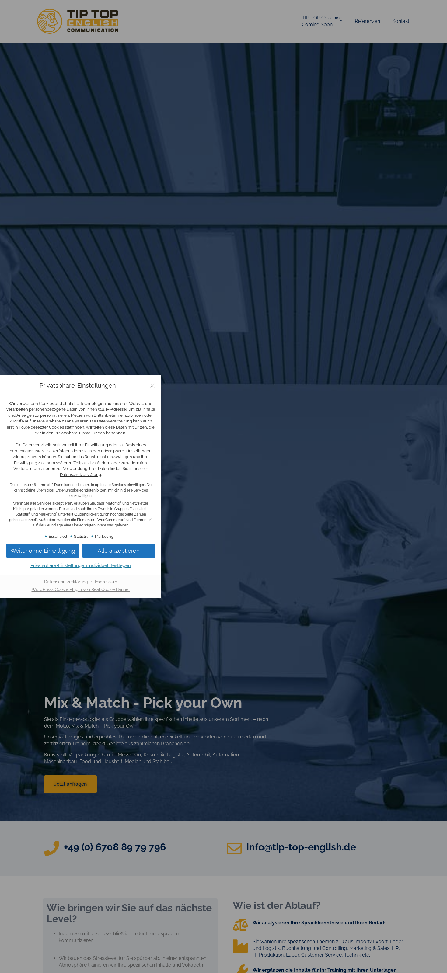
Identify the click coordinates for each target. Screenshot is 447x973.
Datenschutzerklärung (80, 474)
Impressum (106, 581)
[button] (42, 551)
